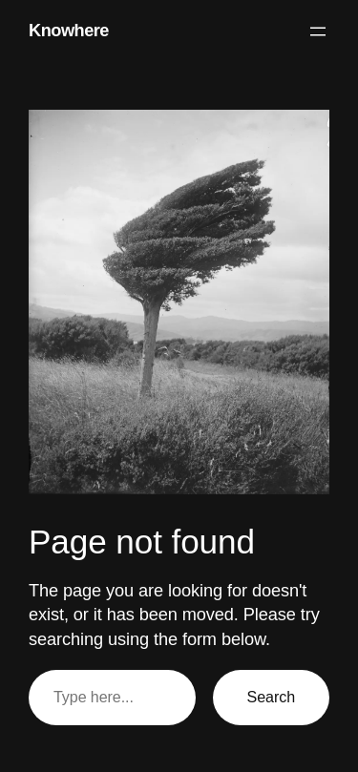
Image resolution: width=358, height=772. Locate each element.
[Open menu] (317, 31)
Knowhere (69, 30)
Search (271, 696)
